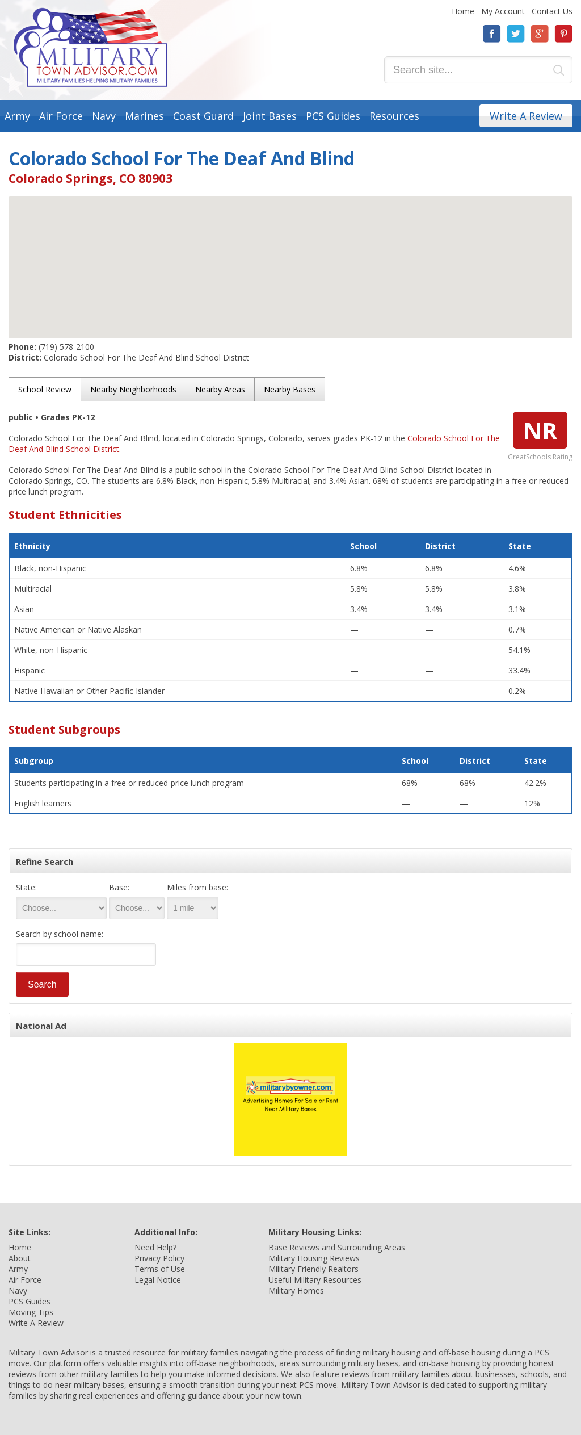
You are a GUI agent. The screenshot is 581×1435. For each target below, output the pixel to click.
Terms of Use (159, 1269)
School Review (44, 389)
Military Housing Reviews (314, 1258)
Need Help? (155, 1247)
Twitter (516, 34)
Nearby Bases (289, 389)
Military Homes (296, 1290)
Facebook (492, 34)
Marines (144, 116)
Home (463, 11)
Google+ (540, 34)
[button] (290, 256)
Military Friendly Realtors (313, 1269)
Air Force (61, 116)
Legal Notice (157, 1279)
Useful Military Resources (314, 1279)
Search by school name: (59, 933)
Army (17, 116)
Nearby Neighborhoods (133, 389)
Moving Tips (31, 1312)
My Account (503, 11)
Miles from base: (197, 887)
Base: (119, 887)
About (20, 1258)
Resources (394, 116)
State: (26, 887)
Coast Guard (203, 116)
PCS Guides (333, 116)
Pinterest (563, 34)
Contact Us (552, 11)
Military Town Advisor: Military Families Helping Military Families (90, 47)
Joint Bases (270, 116)
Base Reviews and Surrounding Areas (336, 1247)
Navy (104, 116)
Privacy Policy (159, 1258)
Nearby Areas (220, 389)
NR (540, 430)
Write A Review (526, 116)
